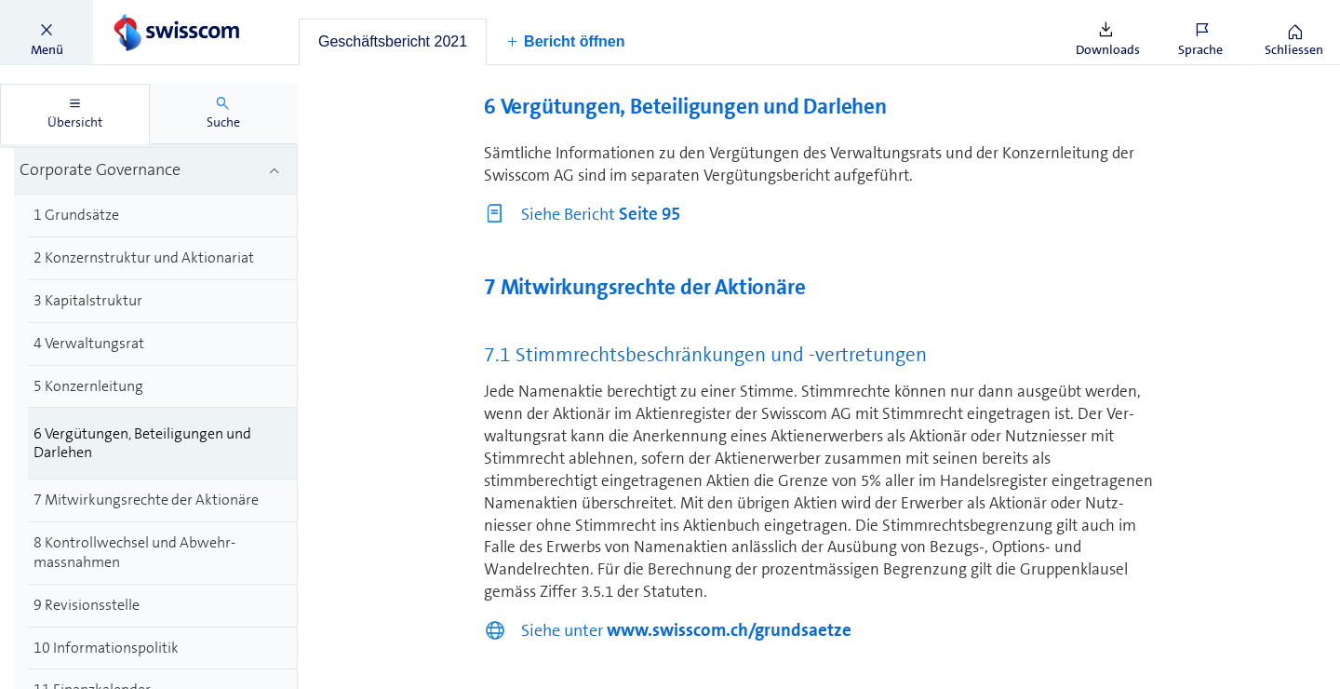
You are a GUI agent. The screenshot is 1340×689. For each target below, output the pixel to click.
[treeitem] (156, 172)
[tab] (393, 42)
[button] (46, 32)
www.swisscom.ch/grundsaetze (729, 630)
